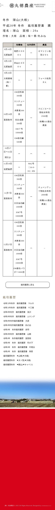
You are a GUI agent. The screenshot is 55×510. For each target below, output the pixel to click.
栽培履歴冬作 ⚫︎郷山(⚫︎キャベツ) (18, 365)
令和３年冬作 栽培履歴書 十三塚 (18, 308)
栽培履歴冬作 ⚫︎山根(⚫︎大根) (16, 356)
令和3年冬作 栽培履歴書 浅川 (17, 312)
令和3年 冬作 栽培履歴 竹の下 (18, 343)
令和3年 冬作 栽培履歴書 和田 (18, 351)
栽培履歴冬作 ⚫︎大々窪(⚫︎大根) (17, 360)
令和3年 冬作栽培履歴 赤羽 (16, 330)
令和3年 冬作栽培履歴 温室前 (17, 338)
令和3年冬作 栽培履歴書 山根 (17, 334)
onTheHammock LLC (46, 505)
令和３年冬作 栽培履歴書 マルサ (18, 303)
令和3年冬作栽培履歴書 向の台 (17, 325)
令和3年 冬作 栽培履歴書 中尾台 (19, 347)
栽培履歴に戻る (27, 285)
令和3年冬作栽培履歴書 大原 (16, 321)
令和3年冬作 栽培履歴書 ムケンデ (19, 317)
